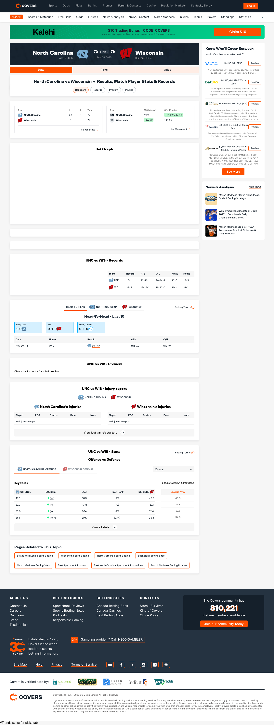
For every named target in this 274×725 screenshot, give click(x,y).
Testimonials (19, 625)
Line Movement (178, 129)
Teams (197, 16)
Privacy (56, 664)
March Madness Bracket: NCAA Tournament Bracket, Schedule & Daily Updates (237, 230)
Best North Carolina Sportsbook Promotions (118, 565)
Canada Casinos (109, 610)
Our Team (17, 615)
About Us (19, 598)
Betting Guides (68, 598)
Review (255, 63)
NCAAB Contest (139, 16)
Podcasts (60, 615)
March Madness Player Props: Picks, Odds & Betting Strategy (239, 196)
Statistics (245, 16)
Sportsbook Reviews (68, 606)
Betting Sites (110, 598)
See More (233, 171)
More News (255, 186)
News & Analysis (113, 16)
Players (211, 16)
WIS (116, 287)
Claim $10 (237, 32)
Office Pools (149, 615)
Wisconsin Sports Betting (75, 555)
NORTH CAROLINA (92, 397)
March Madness (164, 16)
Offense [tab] (37, 469)
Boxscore (80, 89)
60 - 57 (96, 345)
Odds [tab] (167, 69)
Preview (113, 89)
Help (39, 664)
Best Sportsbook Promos (72, 565)
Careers (15, 610)
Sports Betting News (68, 610)
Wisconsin (149, 52)
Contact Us (18, 606)
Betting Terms (184, 307)
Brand (14, 620)
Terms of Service (84, 664)
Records (97, 89)
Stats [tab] (40, 69)
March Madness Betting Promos (169, 565)
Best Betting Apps (110, 615)
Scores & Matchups (40, 16)
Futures (93, 16)
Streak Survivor (151, 606)
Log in (251, 5)
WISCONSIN (120, 397)
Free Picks (64, 16)
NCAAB (16, 16)
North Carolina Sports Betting (113, 555)
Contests (149, 598)
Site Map (20, 664)
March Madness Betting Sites (33, 565)
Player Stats (88, 129)
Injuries (184, 16)
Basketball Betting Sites (151, 555)
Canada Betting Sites (112, 606)
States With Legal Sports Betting (35, 555)
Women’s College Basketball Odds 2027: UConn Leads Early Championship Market (238, 214)
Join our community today (224, 624)
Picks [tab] (104, 69)
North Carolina (53, 52)
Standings (227, 16)
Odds (79, 16)
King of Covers (151, 610)
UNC (117, 280)
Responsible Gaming (68, 620)
